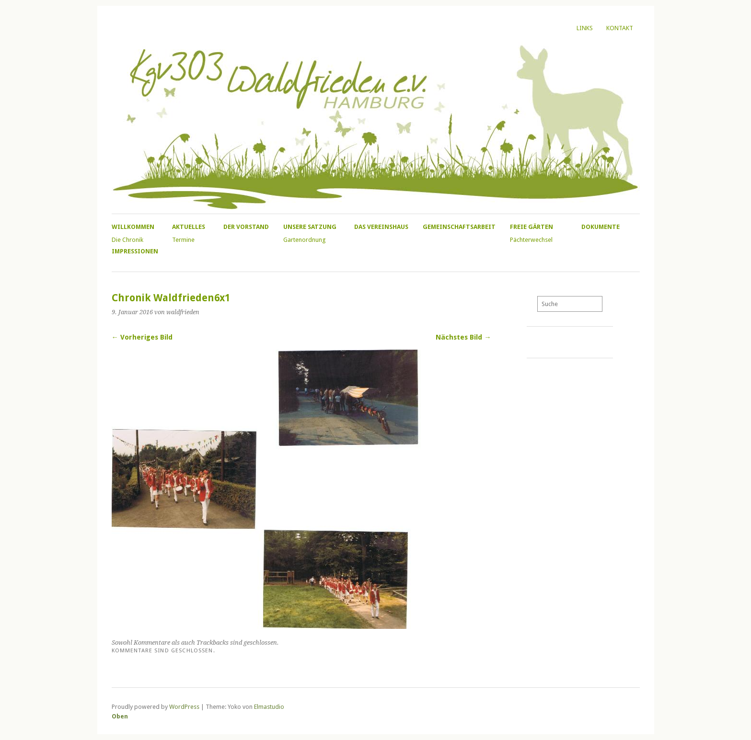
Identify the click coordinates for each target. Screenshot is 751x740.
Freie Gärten (531, 226)
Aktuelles (188, 226)
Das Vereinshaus (381, 226)
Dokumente (600, 226)
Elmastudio (269, 706)
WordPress (184, 706)
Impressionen (135, 251)
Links (585, 28)
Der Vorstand (246, 226)
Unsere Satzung (309, 226)
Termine (183, 239)
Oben (120, 716)
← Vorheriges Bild (142, 337)
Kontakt (619, 28)
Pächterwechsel (531, 239)
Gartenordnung (304, 239)
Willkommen (133, 226)
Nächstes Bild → (463, 337)
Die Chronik (127, 239)
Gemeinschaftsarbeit (459, 226)
